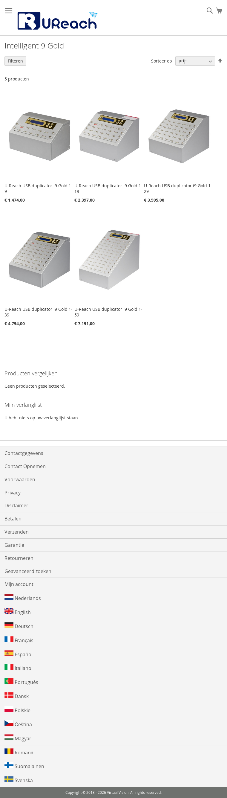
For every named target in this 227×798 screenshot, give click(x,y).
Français (18, 640)
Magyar (17, 738)
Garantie (14, 545)
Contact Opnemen (25, 466)
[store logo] (57, 17)
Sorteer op (161, 60)
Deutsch (18, 626)
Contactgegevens (23, 453)
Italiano (17, 667)
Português (21, 682)
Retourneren (18, 558)
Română (18, 752)
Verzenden (16, 532)
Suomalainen (24, 766)
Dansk (16, 696)
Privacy (12, 492)
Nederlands (22, 597)
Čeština (18, 724)
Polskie (17, 710)
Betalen (13, 518)
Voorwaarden (19, 479)
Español (18, 654)
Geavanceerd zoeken (27, 571)
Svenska (18, 780)
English (17, 612)
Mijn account (18, 584)
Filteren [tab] (15, 61)
